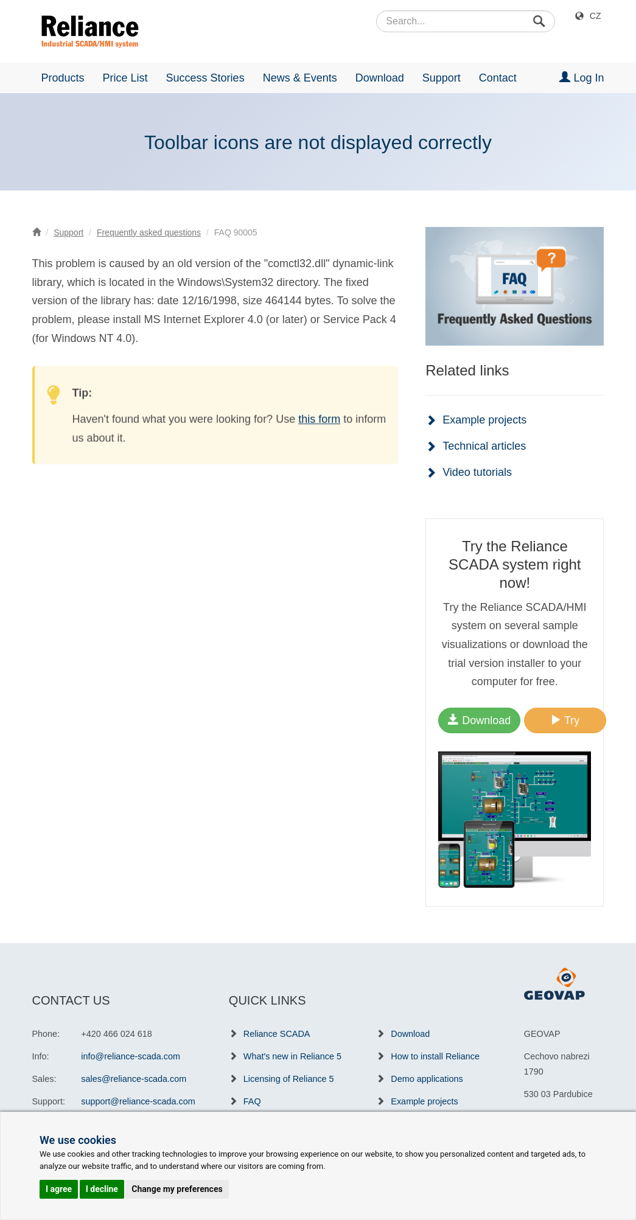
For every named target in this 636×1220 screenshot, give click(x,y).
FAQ (252, 1101)
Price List (125, 78)
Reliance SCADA (276, 1034)
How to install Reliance (435, 1056)
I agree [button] (59, 1189)
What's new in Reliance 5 (292, 1056)
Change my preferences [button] (176, 1189)
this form (319, 420)
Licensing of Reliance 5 (288, 1079)
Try (564, 720)
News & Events (300, 78)
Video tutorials (477, 472)
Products (63, 78)
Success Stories (205, 78)
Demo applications (427, 1079)
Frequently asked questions (149, 232)
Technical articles (484, 446)
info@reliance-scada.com (130, 1056)
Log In (581, 77)
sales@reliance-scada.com (133, 1079)
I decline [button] (102, 1189)
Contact (498, 78)
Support (441, 78)
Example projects (484, 420)
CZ (595, 16)
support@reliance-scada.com (138, 1101)
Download (379, 78)
